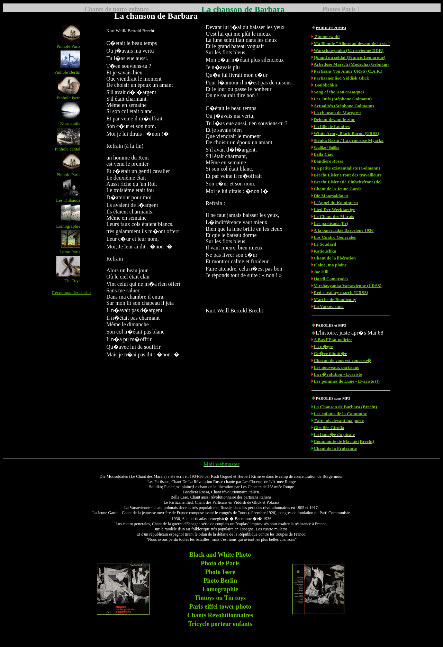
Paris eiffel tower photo (220, 606)
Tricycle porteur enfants (220, 623)
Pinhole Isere (68, 97)
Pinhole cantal (67, 149)
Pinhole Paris (68, 46)
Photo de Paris (220, 563)
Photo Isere (220, 571)
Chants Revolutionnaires (220, 615)
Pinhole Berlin (67, 72)
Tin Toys (72, 280)
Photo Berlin (220, 580)
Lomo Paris (70, 251)
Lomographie (68, 226)
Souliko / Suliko (326, 147)
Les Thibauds (68, 200)
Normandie (70, 123)
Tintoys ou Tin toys (220, 597)
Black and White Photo (220, 554)
